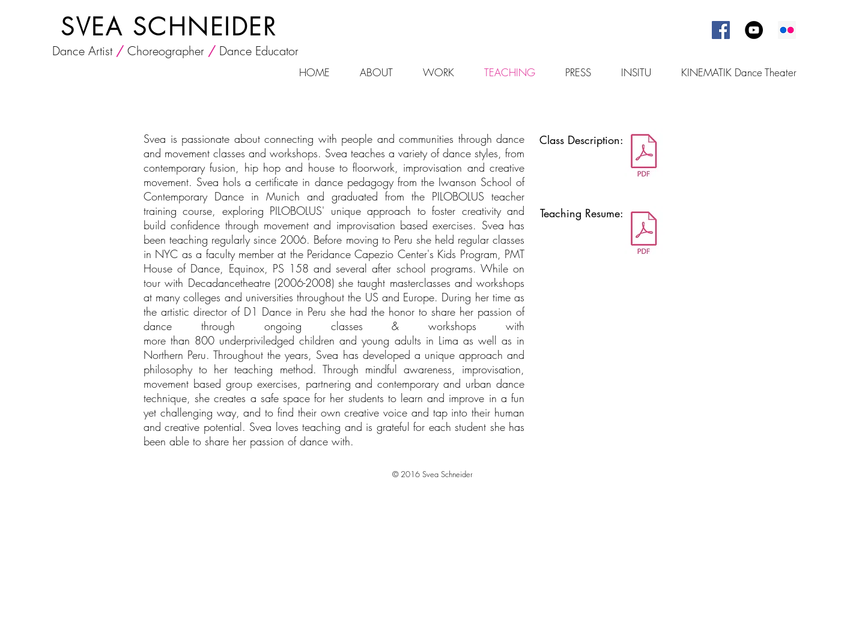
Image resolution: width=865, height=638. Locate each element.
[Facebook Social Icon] (721, 30)
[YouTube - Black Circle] (754, 30)
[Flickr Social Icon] (787, 30)
